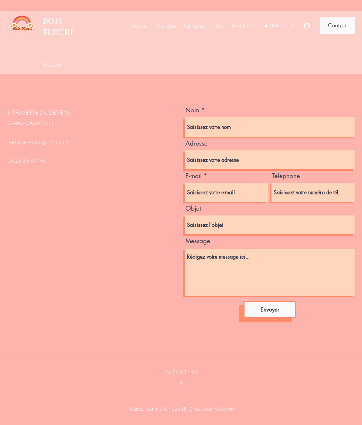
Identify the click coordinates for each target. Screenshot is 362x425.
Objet (193, 208)
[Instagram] (307, 26)
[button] (337, 25)
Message (197, 241)
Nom (192, 110)
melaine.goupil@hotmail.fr (263, 25)
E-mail (193, 176)
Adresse (196, 143)
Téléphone (286, 176)
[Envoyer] (269, 309)
